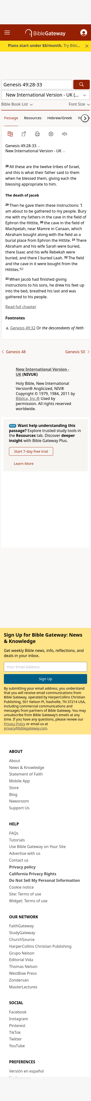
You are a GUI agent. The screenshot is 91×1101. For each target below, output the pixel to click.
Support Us (19, 808)
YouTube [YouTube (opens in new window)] (17, 1045)
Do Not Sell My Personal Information (44, 880)
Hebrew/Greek (59, 117)
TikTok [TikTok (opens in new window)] (15, 1032)
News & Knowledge (26, 767)
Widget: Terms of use (28, 900)
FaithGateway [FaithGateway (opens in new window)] (21, 926)
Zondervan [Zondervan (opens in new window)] (19, 980)
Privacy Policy (14, 724)
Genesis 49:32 (22, 328)
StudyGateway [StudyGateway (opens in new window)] (22, 932)
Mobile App (19, 781)
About (14, 760)
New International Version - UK (42, 372)
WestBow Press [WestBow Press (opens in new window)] (23, 973)
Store (14, 787)
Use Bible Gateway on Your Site (37, 846)
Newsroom (19, 801)
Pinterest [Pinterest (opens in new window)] (17, 1025)
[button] (83, 32)
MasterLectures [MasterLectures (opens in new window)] (23, 987)
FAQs (13, 833)
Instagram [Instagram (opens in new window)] (18, 1018)
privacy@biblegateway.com (25, 728)
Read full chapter (20, 306)
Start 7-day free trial (31, 451)
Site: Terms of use (25, 894)
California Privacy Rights (33, 873)
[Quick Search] (36, 84)
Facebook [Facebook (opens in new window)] (18, 1012)
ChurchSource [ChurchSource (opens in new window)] (22, 939)
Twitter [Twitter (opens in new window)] (15, 1039)
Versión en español (26, 1071)
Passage (11, 117)
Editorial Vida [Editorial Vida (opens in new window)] (21, 959)
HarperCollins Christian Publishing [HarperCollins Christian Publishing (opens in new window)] (40, 946)
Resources (32, 117)
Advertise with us (25, 853)
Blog (13, 794)
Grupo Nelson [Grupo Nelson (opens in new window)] (21, 953)
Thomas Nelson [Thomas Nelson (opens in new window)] (23, 966)
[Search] (81, 84)
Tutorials (17, 840)
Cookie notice (21, 887)
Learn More (23, 463)
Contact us (19, 860)
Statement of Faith (26, 774)
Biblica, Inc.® (28, 398)
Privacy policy (22, 867)
